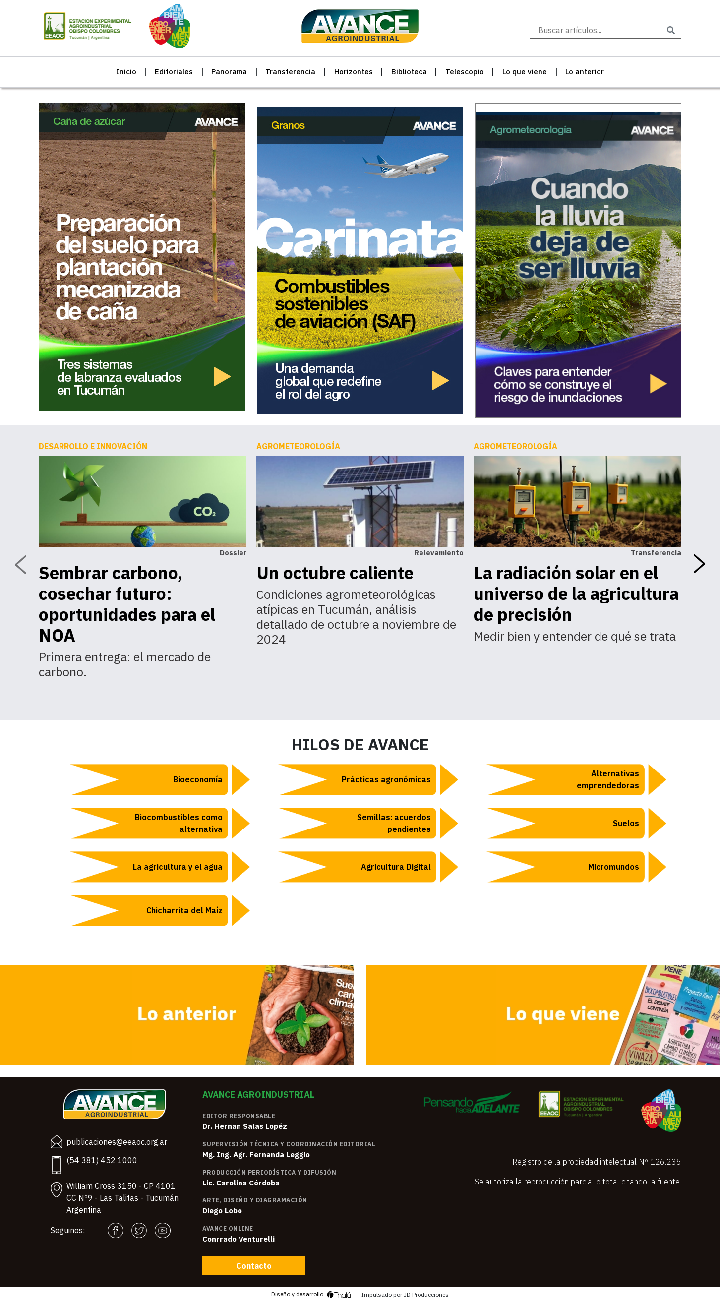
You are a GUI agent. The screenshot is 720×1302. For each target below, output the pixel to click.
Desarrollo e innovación (93, 446)
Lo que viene (524, 71)
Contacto (254, 1266)
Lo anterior (584, 71)
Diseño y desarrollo (311, 1295)
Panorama (229, 71)
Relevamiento (439, 552)
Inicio (126, 71)
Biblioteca (409, 71)
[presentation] (20, 564)
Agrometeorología (298, 446)
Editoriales (174, 71)
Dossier (233, 552)
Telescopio (464, 71)
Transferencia (290, 71)
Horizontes (353, 71)
